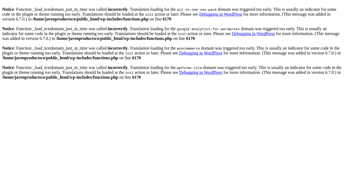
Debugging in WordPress (220, 14)
